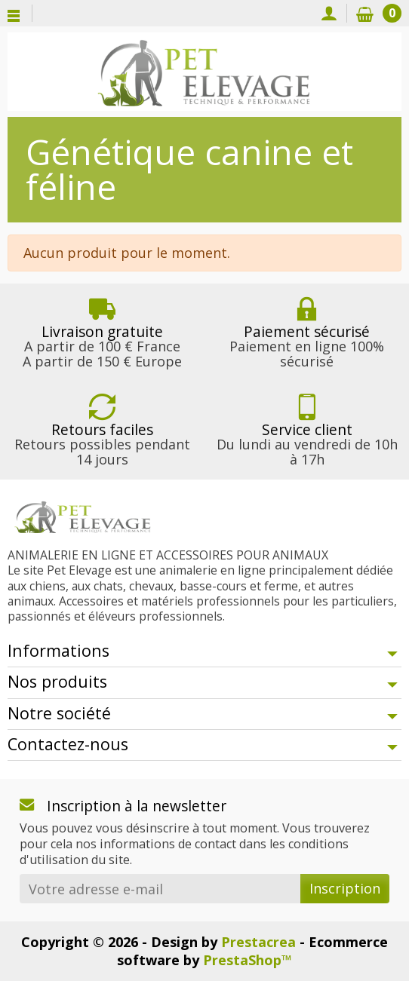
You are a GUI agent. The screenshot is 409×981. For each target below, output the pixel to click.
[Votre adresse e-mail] (160, 888)
